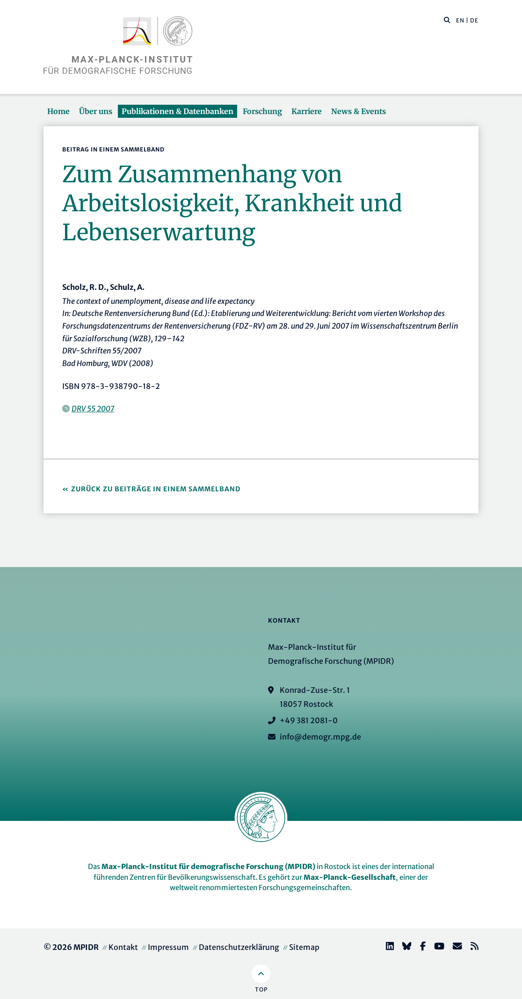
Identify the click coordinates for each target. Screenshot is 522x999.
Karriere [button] (306, 111)
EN (460, 20)
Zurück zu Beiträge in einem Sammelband (155, 489)
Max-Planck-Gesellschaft (350, 877)
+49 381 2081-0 (309, 720)
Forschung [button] (262, 111)
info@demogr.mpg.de (320, 736)
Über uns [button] (95, 111)
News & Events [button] (358, 111)
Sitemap (304, 947)
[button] (447, 19)
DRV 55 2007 (93, 408)
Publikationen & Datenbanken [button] (177, 111)
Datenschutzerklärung (239, 947)
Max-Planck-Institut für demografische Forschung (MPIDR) (208, 866)
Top (261, 989)
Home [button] (58, 111)
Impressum (168, 947)
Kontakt (123, 947)
